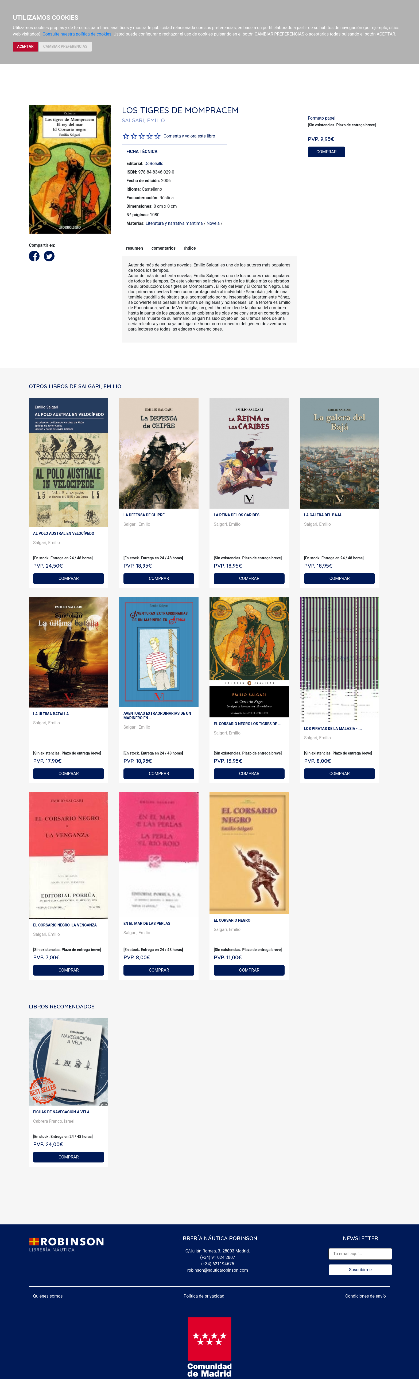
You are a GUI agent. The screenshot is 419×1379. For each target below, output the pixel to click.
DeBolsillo (154, 163)
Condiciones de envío (365, 1296)
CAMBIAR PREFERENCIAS (65, 46)
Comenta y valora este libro (189, 136)
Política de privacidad (204, 1296)
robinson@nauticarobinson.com (217, 1270)
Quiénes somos (48, 1296)
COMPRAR (326, 151)
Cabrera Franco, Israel (53, 1121)
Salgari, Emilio (46, 542)
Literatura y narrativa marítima (174, 223)
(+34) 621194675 (217, 1263)
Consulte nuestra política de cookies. (77, 34)
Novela (213, 223)
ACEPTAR (25, 46)
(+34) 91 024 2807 (217, 1257)
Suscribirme (360, 1269)
